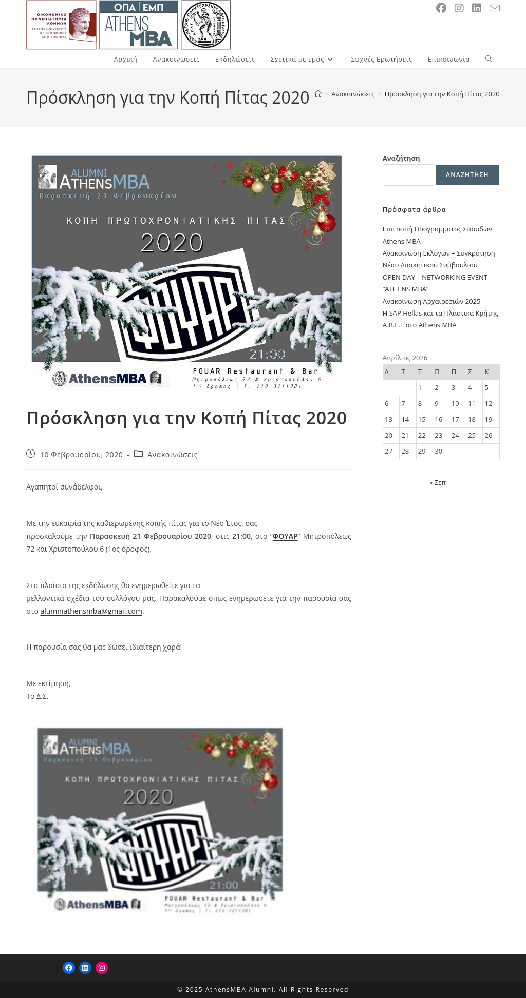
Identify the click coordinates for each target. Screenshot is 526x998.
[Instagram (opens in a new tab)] (459, 8)
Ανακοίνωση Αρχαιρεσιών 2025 (432, 301)
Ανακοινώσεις (172, 454)
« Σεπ (437, 482)
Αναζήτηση (401, 158)
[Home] (318, 94)
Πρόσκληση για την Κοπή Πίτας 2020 (442, 94)
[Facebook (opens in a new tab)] (441, 8)
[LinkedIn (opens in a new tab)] (476, 8)
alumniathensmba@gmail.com (91, 611)
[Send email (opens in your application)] (494, 8)
